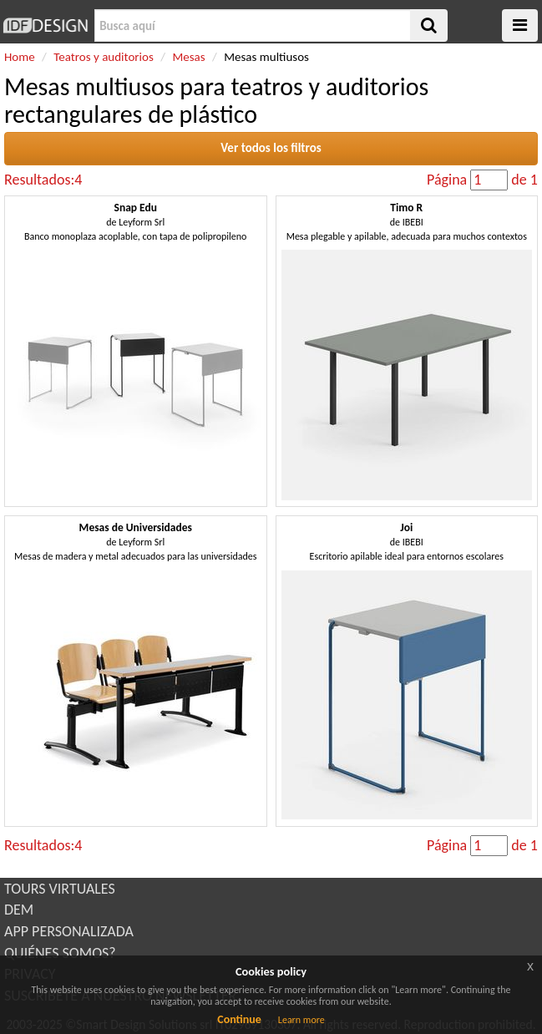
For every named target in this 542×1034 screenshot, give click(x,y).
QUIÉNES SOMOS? (60, 953)
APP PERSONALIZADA (69, 931)
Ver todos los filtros (271, 147)
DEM (18, 909)
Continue (239, 1019)
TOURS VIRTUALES (59, 888)
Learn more (301, 1020)
